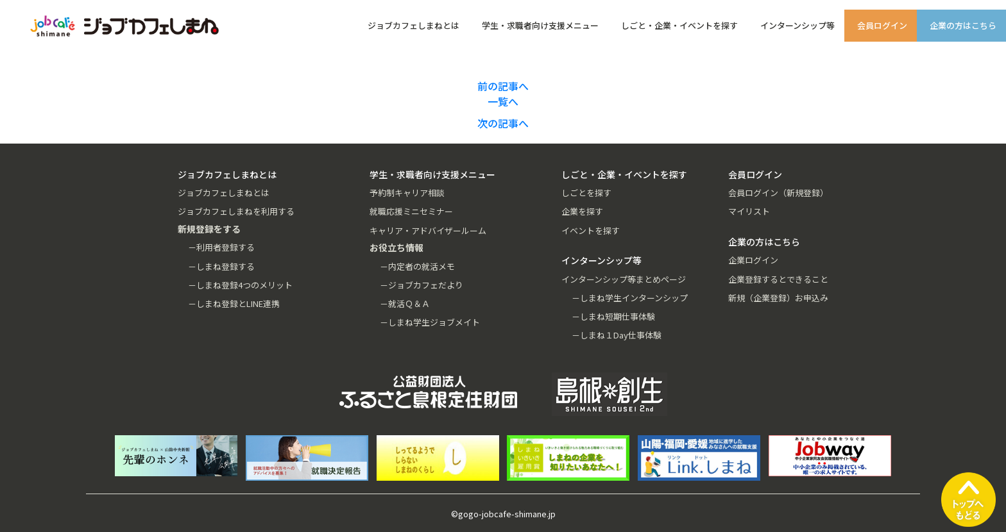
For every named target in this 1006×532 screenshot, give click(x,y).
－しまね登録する (221, 266)
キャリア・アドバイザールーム (428, 230)
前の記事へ (503, 86)
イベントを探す (590, 230)
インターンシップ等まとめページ (623, 279)
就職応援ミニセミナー (411, 211)
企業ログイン (753, 260)
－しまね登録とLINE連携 (234, 303)
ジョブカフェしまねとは (413, 25)
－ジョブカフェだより (421, 285)
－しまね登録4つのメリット (240, 285)
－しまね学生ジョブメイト (430, 322)
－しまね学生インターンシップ (630, 298)
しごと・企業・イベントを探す (679, 25)
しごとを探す (586, 193)
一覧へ (503, 101)
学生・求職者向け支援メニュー (540, 25)
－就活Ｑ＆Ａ (405, 303)
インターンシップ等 (797, 25)
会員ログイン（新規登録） (778, 193)
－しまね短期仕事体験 (613, 316)
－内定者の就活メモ (417, 266)
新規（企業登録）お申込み (778, 298)
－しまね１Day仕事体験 (616, 335)
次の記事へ (503, 123)
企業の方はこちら (963, 25)
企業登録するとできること (778, 279)
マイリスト (749, 211)
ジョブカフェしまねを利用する (236, 211)
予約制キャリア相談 (407, 193)
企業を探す (582, 211)
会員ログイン (882, 25)
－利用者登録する (221, 247)
